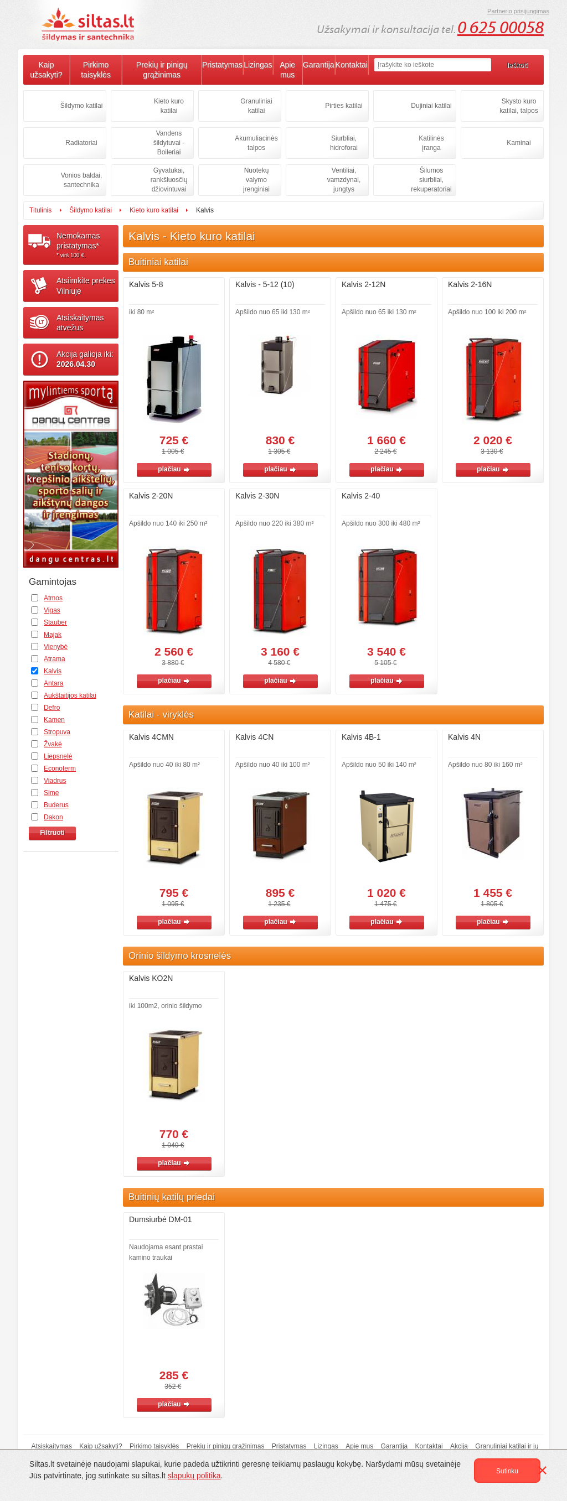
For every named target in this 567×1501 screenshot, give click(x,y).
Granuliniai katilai (256, 106)
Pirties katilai (343, 106)
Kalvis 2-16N (470, 284)
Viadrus (55, 781)
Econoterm (60, 768)
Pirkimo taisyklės (96, 69)
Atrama (54, 659)
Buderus (56, 805)
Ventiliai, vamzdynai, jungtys (344, 180)
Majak (52, 634)
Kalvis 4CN (254, 737)
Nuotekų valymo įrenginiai (256, 180)
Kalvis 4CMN (151, 737)
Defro (52, 707)
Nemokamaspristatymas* (87, 245)
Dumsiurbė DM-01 (160, 1219)
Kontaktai (352, 64)
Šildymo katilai (81, 106)
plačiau (173, 469)
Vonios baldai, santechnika (81, 180)
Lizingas (258, 64)
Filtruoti (52, 833)
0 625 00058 (500, 28)
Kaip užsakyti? (46, 69)
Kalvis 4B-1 (361, 737)
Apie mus (287, 69)
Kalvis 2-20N (151, 495)
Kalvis (52, 671)
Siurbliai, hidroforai (344, 143)
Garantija (318, 64)
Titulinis (40, 210)
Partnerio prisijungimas (518, 11)
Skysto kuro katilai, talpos (518, 106)
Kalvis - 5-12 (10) (265, 284)
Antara (53, 683)
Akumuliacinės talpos (256, 143)
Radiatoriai (81, 143)
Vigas (52, 610)
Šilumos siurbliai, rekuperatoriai (431, 180)
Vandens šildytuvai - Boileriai (169, 142)
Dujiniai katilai (431, 106)
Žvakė (53, 744)
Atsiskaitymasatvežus (80, 322)
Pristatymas (222, 64)
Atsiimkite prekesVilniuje (85, 285)
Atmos (53, 598)
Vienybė (56, 647)
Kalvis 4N (464, 737)
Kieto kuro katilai (169, 106)
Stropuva (57, 732)
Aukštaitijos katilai (70, 695)
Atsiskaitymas (52, 1446)
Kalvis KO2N (151, 978)
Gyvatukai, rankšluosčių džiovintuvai (169, 180)
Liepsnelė (58, 756)
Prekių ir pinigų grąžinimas (162, 69)
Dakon (53, 817)
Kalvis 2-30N (257, 495)
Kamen (54, 720)
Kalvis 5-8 (146, 284)
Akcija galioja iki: (85, 359)
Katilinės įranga (431, 143)
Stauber (55, 622)
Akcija (459, 1446)
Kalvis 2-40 (361, 495)
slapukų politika (194, 1475)
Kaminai (518, 143)
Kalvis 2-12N (363, 284)
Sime (51, 793)
